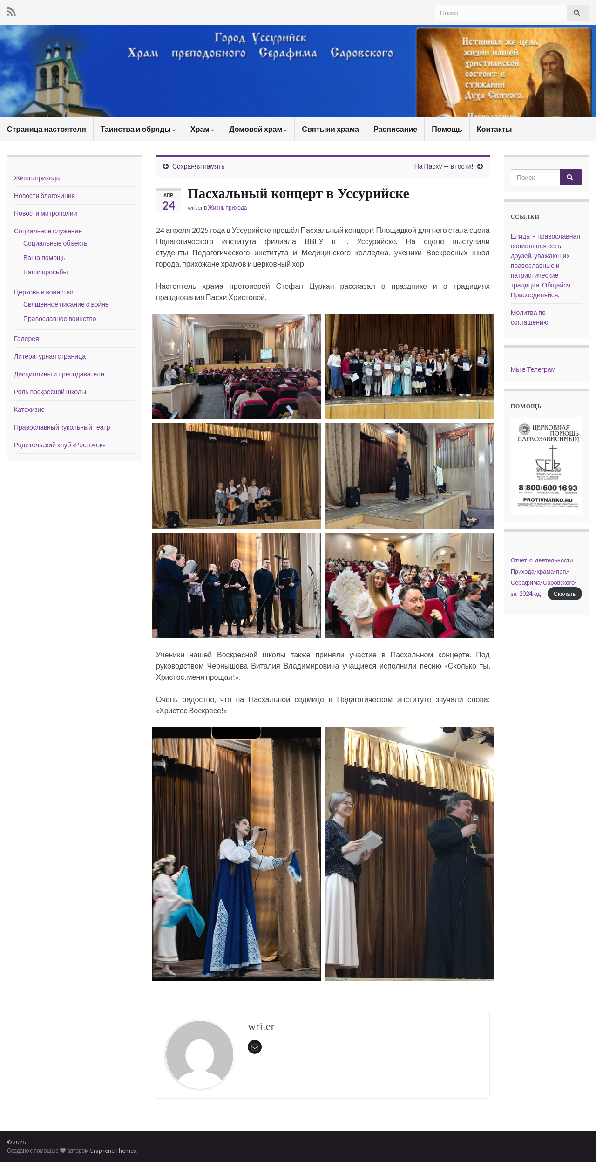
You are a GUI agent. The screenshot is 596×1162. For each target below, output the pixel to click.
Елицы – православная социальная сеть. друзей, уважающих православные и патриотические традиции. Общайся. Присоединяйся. (545, 265)
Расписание (395, 128)
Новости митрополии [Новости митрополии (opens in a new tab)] (45, 213)
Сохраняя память (198, 166)
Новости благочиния (44, 195)
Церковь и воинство (44, 292)
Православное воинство (59, 318)
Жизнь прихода (227, 207)
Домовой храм (258, 128)
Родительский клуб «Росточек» (59, 445)
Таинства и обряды (138, 128)
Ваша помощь (44, 257)
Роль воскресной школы (50, 392)
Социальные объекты (55, 243)
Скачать (565, 593)
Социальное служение (48, 231)
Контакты (494, 128)
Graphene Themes (112, 1150)
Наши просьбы (45, 272)
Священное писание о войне (66, 304)
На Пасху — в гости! (444, 166)
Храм (202, 128)
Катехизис (29, 409)
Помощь (447, 128)
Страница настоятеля (46, 128)
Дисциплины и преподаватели (59, 374)
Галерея (26, 338)
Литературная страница (50, 356)
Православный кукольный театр (62, 427)
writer (195, 207)
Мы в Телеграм (533, 369)
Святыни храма (330, 128)
